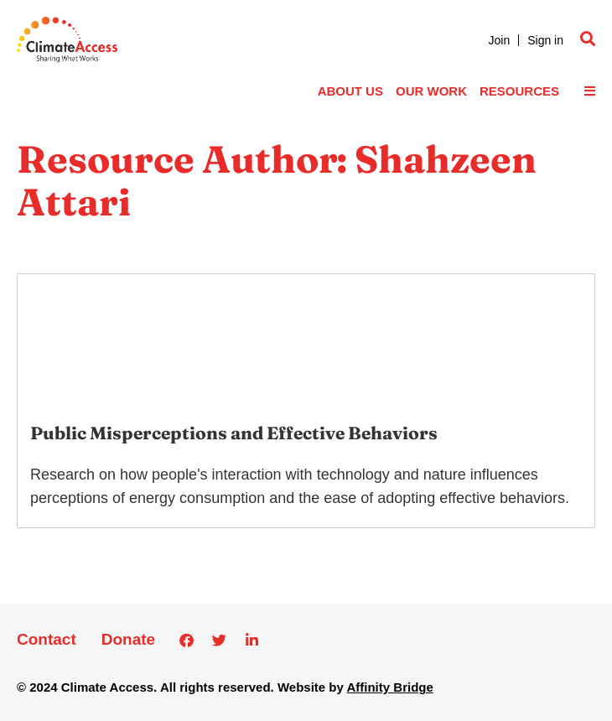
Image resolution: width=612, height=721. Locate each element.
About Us (350, 91)
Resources (519, 91)
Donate (128, 639)
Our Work (431, 91)
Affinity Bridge (389, 687)
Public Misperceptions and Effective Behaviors (234, 432)
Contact (46, 639)
